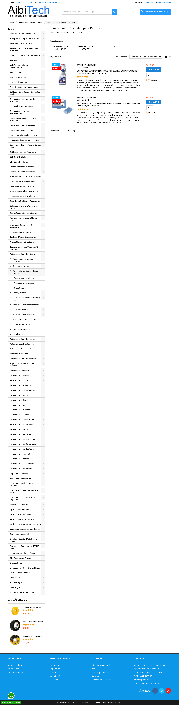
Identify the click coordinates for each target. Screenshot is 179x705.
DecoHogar (15, 587)
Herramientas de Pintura (21, 468)
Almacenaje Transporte (20, 478)
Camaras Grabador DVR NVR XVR (24, 125)
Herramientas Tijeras (19, 414)
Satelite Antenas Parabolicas (23, 33)
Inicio (11, 28)
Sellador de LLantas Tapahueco (26, 319)
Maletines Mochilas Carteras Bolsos (25, 176)
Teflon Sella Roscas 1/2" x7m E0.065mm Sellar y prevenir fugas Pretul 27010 (33, 607)
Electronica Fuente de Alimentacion (19, 112)
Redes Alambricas (18, 77)
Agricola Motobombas (20, 509)
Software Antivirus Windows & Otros (23, 207)
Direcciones (97, 676)
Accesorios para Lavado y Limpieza (24, 260)
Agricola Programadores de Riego (25, 524)
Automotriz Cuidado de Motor (23, 358)
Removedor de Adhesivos (25, 278)
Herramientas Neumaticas (21, 454)
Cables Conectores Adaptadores (24, 152)
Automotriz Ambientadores (22, 344)
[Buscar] (89, 12)
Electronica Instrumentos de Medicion (22, 100)
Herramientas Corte (19, 380)
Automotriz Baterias (19, 353)
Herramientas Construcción (22, 419)
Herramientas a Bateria (20, 434)
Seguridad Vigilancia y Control (23, 135)
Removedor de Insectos (24, 283)
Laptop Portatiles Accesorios (22, 171)
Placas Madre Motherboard (22, 242)
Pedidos (95, 669)
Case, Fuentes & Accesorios (22, 186)
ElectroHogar (16, 582)
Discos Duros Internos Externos (23, 213)
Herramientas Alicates (20, 410)
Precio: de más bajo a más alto (146, 56)
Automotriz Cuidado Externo (22, 254)
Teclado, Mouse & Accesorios (23, 237)
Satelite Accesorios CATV (21, 43)
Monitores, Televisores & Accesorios (21, 226)
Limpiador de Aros (20, 309)
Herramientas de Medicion (22, 424)
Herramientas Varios (19, 395)
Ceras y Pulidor (19, 292)
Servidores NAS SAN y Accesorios (25, 201)
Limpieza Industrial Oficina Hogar (25, 568)
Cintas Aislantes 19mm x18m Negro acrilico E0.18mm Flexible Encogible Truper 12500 (33, 622)
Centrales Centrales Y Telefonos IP (25, 55)
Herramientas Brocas (19, 375)
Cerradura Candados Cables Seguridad (22, 498)
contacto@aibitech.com (47, 2)
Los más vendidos (18, 599)
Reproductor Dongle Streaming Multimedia (24, 49)
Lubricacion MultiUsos (22, 329)
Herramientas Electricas (20, 429)
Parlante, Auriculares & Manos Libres (23, 219)
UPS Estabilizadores (19, 162)
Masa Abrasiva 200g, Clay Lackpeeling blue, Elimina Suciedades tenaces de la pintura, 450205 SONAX (109, 104)
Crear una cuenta (164, 2)
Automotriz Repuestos (20, 370)
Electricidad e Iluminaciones (22, 592)
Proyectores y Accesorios (21, 232)
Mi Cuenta (54, 679)
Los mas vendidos (15, 672)
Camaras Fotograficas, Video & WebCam (23, 119)
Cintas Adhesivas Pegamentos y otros (24, 491)
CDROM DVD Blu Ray (18, 157)
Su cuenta (98, 658)
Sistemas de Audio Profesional (23, 553)
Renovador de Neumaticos (24, 314)
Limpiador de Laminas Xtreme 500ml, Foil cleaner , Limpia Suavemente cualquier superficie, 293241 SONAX (107, 72)
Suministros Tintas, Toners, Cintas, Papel (25, 146)
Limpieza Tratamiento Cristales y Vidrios (26, 298)
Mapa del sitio (56, 669)
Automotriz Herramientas (21, 349)
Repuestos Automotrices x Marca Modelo (24, 364)
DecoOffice (15, 577)
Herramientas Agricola (20, 458)
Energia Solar (16, 563)
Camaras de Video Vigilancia (23, 130)
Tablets (13, 60)
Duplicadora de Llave (19, 473)
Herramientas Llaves (19, 405)
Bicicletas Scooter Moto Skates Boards (23, 540)
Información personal (101, 665)
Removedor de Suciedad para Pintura (25, 272)
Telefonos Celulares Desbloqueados (19, 66)
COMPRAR (153, 69)
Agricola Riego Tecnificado (22, 519)
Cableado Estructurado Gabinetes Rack (25, 93)
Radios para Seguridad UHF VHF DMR (24, 547)
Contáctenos (55, 665)
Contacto (140, 658)
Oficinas (53, 672)
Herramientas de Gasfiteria (22, 449)
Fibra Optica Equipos (19, 82)
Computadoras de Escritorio (22, 181)
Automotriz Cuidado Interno (22, 339)
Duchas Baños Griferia (20, 572)
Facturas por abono (100, 672)
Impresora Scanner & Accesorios (24, 140)
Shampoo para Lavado (22, 266)
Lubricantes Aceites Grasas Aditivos (22, 484)
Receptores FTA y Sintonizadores (24, 38)
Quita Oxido (19, 288)
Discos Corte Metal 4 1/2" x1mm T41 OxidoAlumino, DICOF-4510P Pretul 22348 (33, 636)
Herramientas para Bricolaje (22, 439)
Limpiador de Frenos (21, 324)
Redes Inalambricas (18, 72)
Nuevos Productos (15, 665)
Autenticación (55, 676)
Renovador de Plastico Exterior (26, 304)
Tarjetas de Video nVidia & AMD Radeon (24, 248)
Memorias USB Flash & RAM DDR (24, 191)
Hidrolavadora (19, 334)
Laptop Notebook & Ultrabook (23, 166)
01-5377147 (22, 2)
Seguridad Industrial (19, 534)
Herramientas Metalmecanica (23, 463)
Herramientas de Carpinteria (23, 444)
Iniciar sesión (150, 2)
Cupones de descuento (101, 679)
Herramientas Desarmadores (23, 390)
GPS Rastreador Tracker (21, 558)
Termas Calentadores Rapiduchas (25, 529)
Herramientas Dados (19, 400)
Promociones (13, 669)
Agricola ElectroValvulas (21, 514)
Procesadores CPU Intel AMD (22, 196)
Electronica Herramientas (21, 106)
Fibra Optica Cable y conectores (24, 87)
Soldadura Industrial (19, 504)
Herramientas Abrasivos (20, 385)
